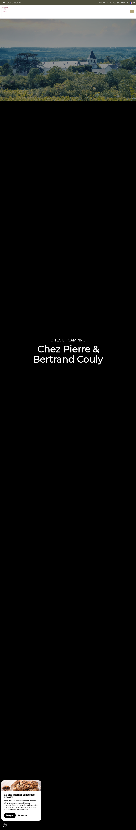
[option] (68, 424)
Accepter (10, 815)
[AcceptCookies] (4, 825)
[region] (21, 800)
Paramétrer (22, 815)
